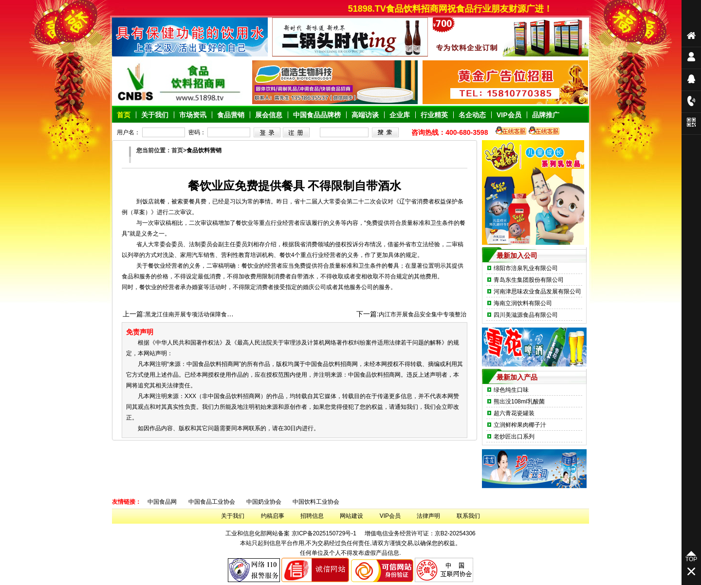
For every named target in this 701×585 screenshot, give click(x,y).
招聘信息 (312, 515)
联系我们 (468, 515)
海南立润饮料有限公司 (523, 303)
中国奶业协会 (263, 501)
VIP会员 (390, 515)
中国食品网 (162, 501)
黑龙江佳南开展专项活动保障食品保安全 (197, 314)
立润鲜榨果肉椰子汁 (520, 424)
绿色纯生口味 (511, 389)
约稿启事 (272, 515)
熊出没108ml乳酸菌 (519, 401)
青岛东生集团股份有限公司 (529, 279)
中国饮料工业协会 (316, 501)
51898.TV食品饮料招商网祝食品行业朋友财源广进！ (455, 9)
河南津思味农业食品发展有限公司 (537, 291)
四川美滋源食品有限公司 (526, 314)
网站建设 (351, 515)
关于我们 (232, 515)
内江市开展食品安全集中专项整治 (422, 314)
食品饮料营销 (203, 150)
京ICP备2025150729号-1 (324, 533)
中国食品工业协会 (211, 501)
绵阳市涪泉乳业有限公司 (526, 268)
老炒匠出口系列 (514, 436)
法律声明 (428, 515)
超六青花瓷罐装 (514, 413)
